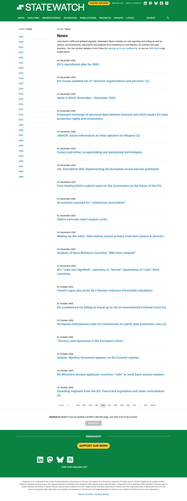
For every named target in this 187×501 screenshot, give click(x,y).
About (81, 494)
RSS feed (154, 48)
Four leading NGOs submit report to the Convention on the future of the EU (109, 185)
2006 (21, 140)
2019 (21, 73)
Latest (130, 18)
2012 (21, 109)
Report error (93, 423)
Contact (89, 494)
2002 (21, 161)
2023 (21, 52)
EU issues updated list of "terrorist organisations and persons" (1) (103, 81)
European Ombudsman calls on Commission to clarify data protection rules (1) (111, 324)
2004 (21, 151)
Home (60, 29)
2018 (21, 78)
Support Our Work (99, 3)
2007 (21, 135)
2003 (21, 156)
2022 (21, 57)
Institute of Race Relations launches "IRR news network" (96, 252)
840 (128, 405)
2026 (21, 37)
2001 (21, 166)
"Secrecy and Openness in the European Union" (90, 340)
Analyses (33, 18)
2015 (21, 94)
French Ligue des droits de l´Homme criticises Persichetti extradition (105, 290)
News (21, 18)
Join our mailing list (74, 467)
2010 (21, 120)
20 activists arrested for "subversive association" (91, 202)
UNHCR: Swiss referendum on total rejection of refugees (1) (98, 135)
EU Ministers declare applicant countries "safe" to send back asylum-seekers (110, 374)
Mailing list (118, 3)
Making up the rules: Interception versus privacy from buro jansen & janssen (110, 236)
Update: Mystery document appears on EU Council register (98, 357)
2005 (21, 145)
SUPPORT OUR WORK (93, 445)
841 (134, 405)
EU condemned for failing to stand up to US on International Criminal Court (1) (111, 307)
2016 (21, 88)
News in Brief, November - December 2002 (86, 97)
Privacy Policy (102, 494)
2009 (21, 125)
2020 (21, 68)
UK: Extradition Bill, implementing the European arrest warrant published (108, 169)
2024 (21, 47)
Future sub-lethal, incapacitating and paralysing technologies (99, 152)
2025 (21, 42)
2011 (21, 114)
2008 (21, 130)
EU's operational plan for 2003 (78, 64)
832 (77, 405)
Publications (88, 18)
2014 (21, 99)
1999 (21, 177)
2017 (21, 83)
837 (109, 405)
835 (96, 405)
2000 (21, 171)
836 (103, 405)
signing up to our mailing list (122, 48)
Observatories (51, 18)
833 (84, 405)
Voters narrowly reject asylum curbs (82, 219)
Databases (70, 18)
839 (121, 405)
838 (115, 405)
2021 (21, 63)
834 (90, 405)
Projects (105, 18)
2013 (21, 104)
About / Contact (134, 3)
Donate (118, 18)
